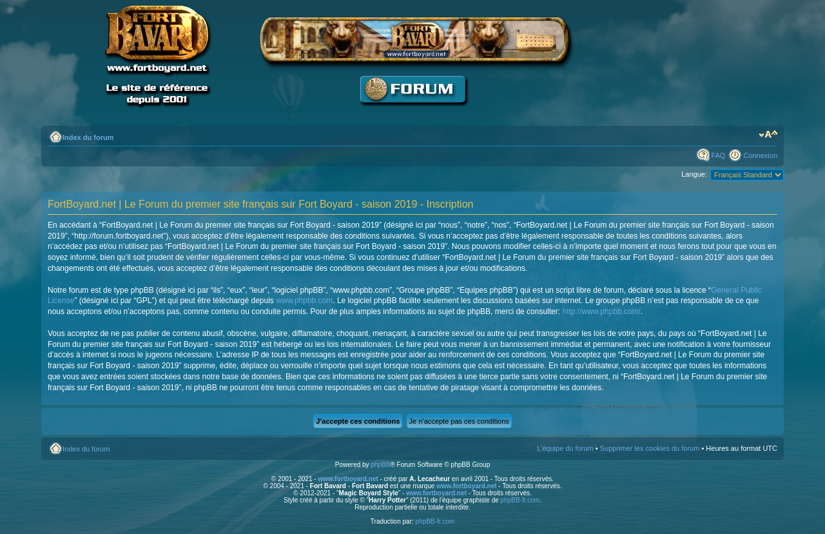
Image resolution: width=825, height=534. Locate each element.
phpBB (380, 464)
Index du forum (88, 137)
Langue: (694, 174)
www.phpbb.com (304, 300)
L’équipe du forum (565, 448)
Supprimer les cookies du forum (650, 448)
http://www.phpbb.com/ (601, 311)
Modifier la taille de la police (768, 135)
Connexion (760, 155)
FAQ (718, 155)
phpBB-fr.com (520, 500)
